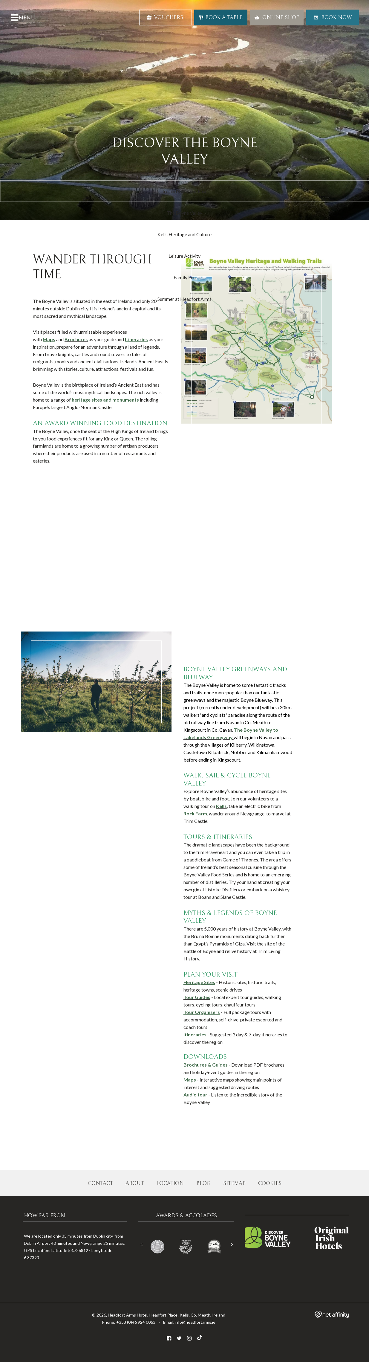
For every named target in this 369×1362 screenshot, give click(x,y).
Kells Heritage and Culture (184, 234)
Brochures (76, 339)
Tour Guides (196, 997)
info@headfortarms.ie (195, 1322)
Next (231, 1245)
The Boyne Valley (184, 213)
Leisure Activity (184, 256)
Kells (221, 806)
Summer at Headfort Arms (184, 299)
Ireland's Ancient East (185, 191)
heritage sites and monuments (105, 399)
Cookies (269, 1183)
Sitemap (234, 1183)
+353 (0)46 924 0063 (135, 1322)
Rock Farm (195, 813)
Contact (100, 1183)
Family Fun (185, 277)
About (134, 1183)
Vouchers (165, 17)
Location (170, 1183)
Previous (143, 1245)
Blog (203, 1183)
